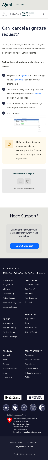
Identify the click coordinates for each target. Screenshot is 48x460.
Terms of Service (16, 442)
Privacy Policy (33, 442)
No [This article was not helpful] (28, 181)
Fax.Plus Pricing (9, 332)
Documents (19, 79)
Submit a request (24, 247)
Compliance (30, 364)
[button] (24, 454)
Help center (20, 5)
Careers (6, 364)
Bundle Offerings (10, 336)
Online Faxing (8, 293)
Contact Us (7, 377)
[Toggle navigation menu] (45, 4)
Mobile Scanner (9, 298)
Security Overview (32, 359)
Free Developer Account (31, 300)
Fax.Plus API (30, 293)
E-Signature (8, 284)
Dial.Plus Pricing (9, 328)
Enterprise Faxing (10, 307)
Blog (27, 323)
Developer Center (32, 284)
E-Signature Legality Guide (33, 375)
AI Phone (6, 289)
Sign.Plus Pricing (9, 323)
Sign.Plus (15, 14)
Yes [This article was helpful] (20, 181)
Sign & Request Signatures (28, 14)
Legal (5, 373)
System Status (31, 332)
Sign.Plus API (30, 289)
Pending (37, 93)
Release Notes (31, 327)
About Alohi (7, 355)
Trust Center (30, 355)
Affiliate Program (10, 368)
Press (5, 359)
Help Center (4, 14)
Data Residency (31, 368)
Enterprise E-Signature (12, 302)
